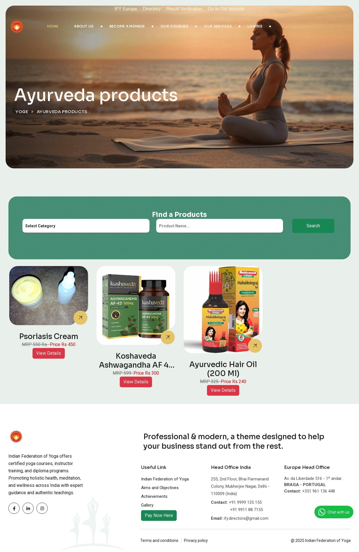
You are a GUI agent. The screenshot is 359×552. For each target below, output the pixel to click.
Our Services (218, 26)
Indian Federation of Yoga (165, 479)
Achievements (154, 496)
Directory (152, 8)
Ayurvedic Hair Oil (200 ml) (223, 369)
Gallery (147, 505)
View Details (48, 353)
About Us (83, 26)
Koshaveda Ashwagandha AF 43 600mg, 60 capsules (136, 365)
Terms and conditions (159, 540)
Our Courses (174, 26)
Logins (254, 26)
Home (52, 26)
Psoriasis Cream (48, 336)
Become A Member (127, 26)
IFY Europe (125, 8)
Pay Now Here (159, 515)
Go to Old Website (226, 8)
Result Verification (184, 8)
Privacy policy (196, 540)
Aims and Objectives (160, 487)
